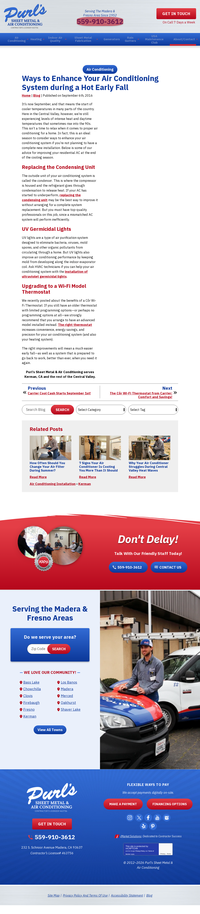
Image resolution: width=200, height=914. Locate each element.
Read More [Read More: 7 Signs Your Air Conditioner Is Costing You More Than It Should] (87, 483)
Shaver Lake (70, 719)
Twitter (139, 828)
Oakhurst (68, 713)
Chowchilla (32, 699)
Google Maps (168, 828)
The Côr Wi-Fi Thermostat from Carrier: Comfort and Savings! (140, 401)
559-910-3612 (100, 21)
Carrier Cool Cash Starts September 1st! (60, 399)
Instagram (129, 828)
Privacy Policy (140, 860)
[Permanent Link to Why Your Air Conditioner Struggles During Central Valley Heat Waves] (149, 454)
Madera (67, 699)
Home (26, 99)
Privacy (162, 863)
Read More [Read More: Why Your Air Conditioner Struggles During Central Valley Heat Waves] (137, 483)
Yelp (144, 836)
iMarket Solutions (130, 846)
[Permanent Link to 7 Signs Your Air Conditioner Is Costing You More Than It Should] (100, 454)
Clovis (28, 706)
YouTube (158, 828)
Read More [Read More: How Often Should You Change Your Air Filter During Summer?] (38, 483)
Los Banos (69, 692)
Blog (36, 99)
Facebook (149, 828)
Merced (67, 706)
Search (62, 415)
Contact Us (169, 577)
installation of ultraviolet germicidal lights (55, 279)
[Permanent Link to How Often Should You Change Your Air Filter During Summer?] (50, 454)
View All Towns (50, 740)
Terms (169, 863)
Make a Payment (127, 814)
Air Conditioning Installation (53, 492)
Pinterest (153, 836)
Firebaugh (31, 713)
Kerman (84, 492)
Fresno (29, 719)
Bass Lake (31, 692)
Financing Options (166, 814)
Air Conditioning (100, 71)
